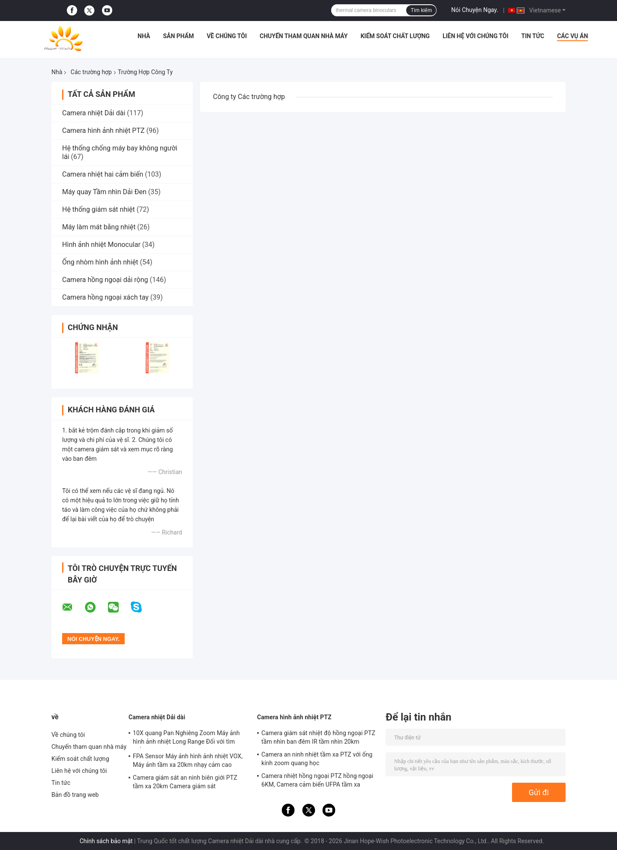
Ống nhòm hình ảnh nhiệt (100, 262)
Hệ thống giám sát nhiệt (98, 209)
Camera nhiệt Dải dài (93, 113)
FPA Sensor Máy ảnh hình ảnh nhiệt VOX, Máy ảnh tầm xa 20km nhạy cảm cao (188, 760)
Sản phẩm (178, 36)
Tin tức (533, 36)
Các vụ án (572, 36)
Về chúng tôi (227, 36)
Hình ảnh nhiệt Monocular (101, 244)
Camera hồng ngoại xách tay (105, 297)
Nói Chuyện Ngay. (474, 9)
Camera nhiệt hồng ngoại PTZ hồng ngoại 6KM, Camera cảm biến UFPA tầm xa (317, 780)
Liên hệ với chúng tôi (476, 36)
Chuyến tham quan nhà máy (303, 36)
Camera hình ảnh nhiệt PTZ (103, 130)
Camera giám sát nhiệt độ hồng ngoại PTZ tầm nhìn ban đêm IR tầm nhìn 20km (318, 737)
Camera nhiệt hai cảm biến (102, 174)
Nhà (144, 36)
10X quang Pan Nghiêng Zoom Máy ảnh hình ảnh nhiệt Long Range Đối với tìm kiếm (186, 739)
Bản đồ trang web (75, 794)
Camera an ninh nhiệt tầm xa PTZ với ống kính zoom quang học (316, 758)
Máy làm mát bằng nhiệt (98, 227)
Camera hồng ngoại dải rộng (105, 280)
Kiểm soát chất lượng (394, 36)
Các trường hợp (91, 72)
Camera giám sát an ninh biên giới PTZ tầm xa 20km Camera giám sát (185, 782)
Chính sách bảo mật (106, 841)
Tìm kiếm (421, 10)
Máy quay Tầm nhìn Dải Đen (104, 192)
